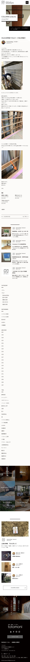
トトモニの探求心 (5, 419)
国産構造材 (3, 433)
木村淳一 (3, 322)
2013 (2, 368)
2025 (2, 334)
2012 (2, 371)
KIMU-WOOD (5, 302)
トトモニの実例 (4, 314)
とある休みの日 (7, 216)
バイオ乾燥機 (4, 422)
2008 (2, 382)
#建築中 (3, 209)
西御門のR (3, 456)
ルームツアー (4, 397)
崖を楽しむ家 (4, 406)
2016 (2, 360)
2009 (2, 379)
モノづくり (3, 447)
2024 (2, 337)
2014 (2, 365)
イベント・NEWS (5, 403)
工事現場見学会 (4, 445)
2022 (2, 343)
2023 (2, 340)
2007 (2, 385)
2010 (2, 376)
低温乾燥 (3, 428)
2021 (2, 346)
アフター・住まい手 (5, 442)
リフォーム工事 (4, 436)
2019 (2, 351)
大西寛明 (3, 325)
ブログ (2, 293)
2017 (2, 357)
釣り (2, 411)
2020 (2, 348)
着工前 (2, 450)
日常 (2, 408)
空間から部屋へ (4, 195)
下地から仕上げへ (5, 200)
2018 (2, 354)
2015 (2, 362)
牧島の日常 (4, 304)
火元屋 (2, 439)
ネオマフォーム (4, 400)
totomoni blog (5, 295)
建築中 (2, 431)
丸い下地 (24, 216)
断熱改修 (3, 394)
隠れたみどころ (18, 195)
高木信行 (3, 319)
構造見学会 (3, 453)
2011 (2, 374)
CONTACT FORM (15, 636)
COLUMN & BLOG (15, 587)
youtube (3, 425)
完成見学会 (3, 414)
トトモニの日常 (4, 316)
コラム (2, 290)
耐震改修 (3, 459)
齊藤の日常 (4, 299)
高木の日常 (4, 297)
